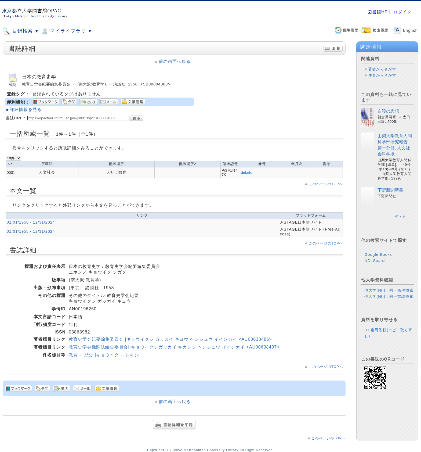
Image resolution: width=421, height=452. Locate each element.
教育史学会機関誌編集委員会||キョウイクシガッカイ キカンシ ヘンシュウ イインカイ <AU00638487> (174, 347)
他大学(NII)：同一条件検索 (388, 290)
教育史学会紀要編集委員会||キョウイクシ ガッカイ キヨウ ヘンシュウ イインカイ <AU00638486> (170, 339)
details (246, 172)
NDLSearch (375, 261)
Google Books (378, 254)
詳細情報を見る (26, 109)
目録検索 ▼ (20, 31)
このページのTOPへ (326, 184)
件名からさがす (382, 75)
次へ (398, 216)
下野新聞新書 (390, 190)
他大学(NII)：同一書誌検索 (388, 296)
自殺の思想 (388, 111)
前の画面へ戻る (175, 61)
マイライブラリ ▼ (66, 31)
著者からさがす (382, 69)
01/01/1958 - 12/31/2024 (31, 222)
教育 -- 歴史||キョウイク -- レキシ (104, 355)
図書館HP (378, 12)
